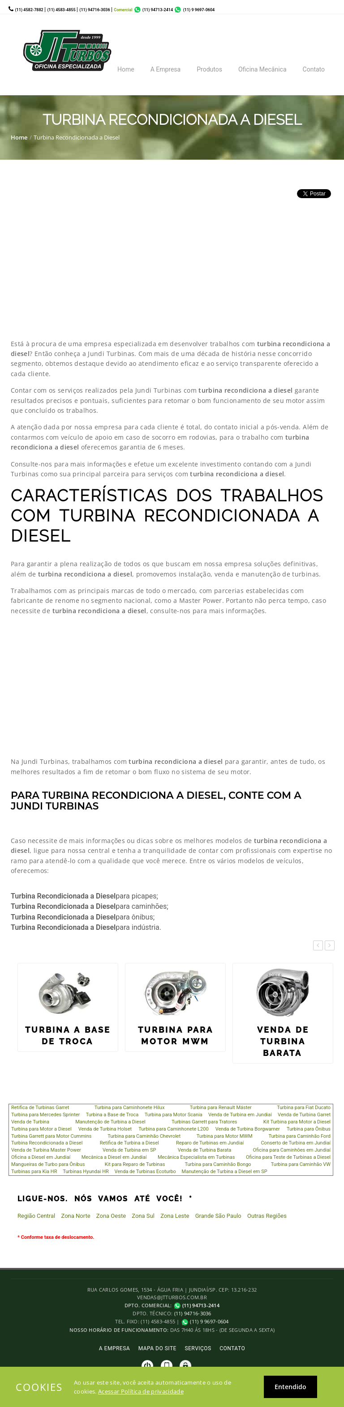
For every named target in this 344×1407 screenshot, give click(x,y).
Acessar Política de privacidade (141, 1391)
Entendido (290, 1386)
